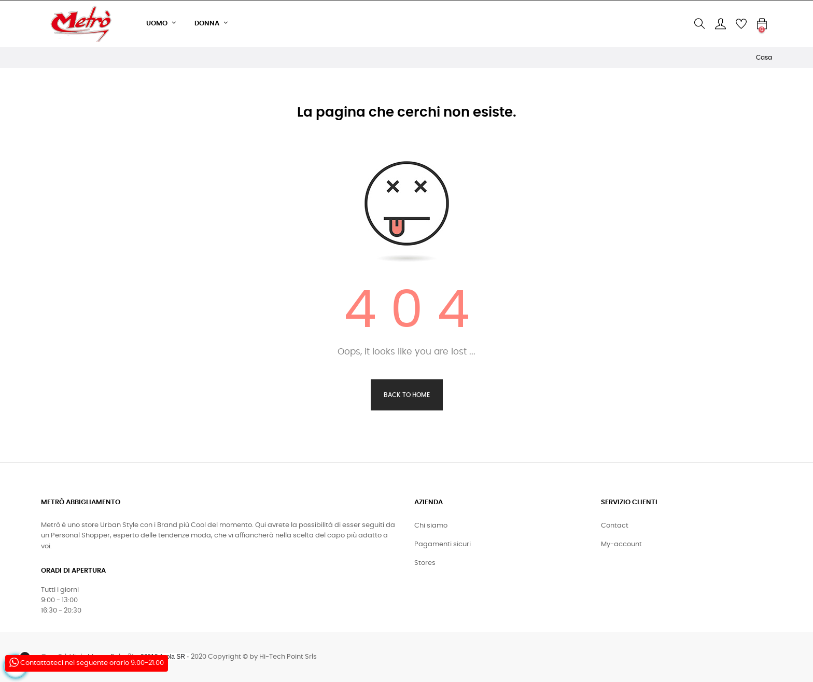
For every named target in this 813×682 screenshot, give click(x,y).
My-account (621, 544)
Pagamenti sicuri (442, 544)
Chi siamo (430, 525)
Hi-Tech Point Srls (288, 656)
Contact (614, 525)
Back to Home (407, 395)
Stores (425, 563)
